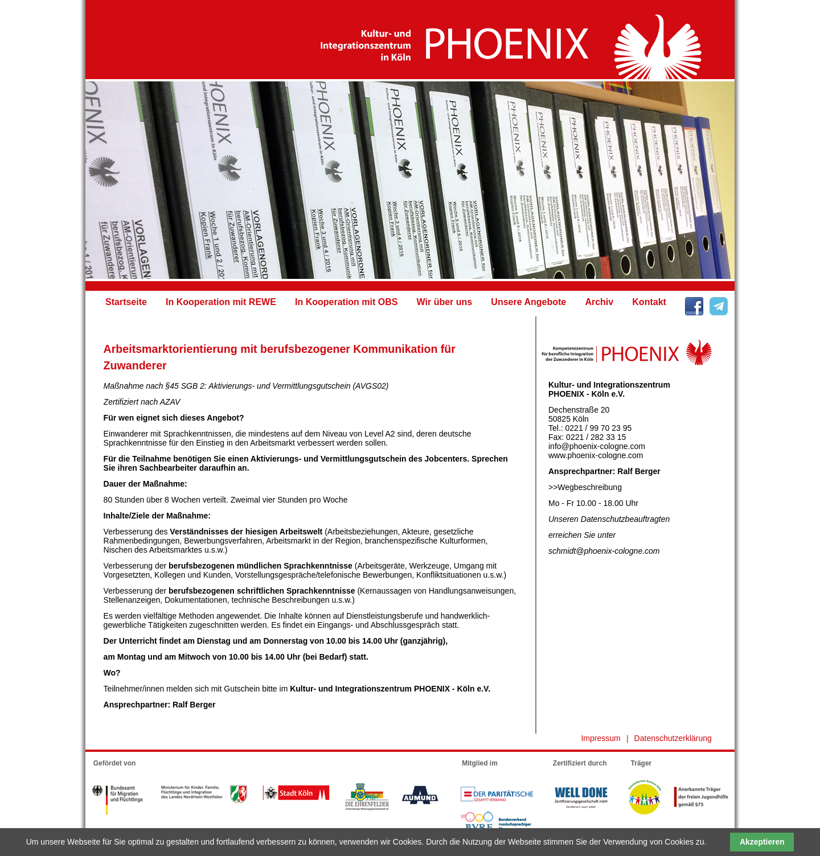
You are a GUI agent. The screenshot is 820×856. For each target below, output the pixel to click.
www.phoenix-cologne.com (595, 455)
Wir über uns (445, 302)
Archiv (599, 302)
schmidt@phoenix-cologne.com (604, 550)
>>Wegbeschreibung (585, 487)
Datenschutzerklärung (673, 738)
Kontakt (649, 302)
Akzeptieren (762, 841)
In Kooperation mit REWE (221, 302)
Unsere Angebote (528, 302)
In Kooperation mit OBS (346, 302)
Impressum (600, 738)
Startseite (126, 302)
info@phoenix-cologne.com (596, 446)
